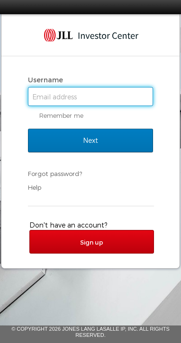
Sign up (91, 242)
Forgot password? (55, 173)
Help (34, 187)
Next (90, 140)
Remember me (61, 115)
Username (46, 80)
